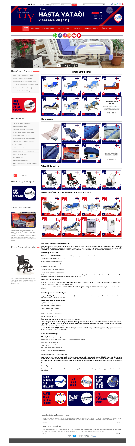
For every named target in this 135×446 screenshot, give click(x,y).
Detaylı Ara (23, 175)
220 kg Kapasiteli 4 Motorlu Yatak (21, 135)
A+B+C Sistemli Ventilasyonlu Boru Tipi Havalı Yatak (25, 164)
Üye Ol (42, 4)
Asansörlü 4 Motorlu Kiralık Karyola (22, 91)
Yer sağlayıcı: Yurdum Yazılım (19, 440)
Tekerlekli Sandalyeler (63, 28)
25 (91, 435)
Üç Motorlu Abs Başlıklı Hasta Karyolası (23, 141)
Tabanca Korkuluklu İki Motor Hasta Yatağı (23, 138)
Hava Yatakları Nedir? (18, 157)
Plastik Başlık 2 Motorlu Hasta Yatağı (22, 78)
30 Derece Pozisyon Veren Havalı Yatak (23, 151)
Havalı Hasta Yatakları (48, 28)
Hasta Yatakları (35, 28)
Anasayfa (25, 27)
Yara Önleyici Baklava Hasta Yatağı (22, 145)
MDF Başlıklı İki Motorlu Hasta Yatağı (22, 129)
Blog (110, 28)
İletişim (104, 28)
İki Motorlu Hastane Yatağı (19, 126)
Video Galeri (96, 28)
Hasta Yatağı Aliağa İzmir (51, 426)
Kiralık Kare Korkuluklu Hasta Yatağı (22, 88)
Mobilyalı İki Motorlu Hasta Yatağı (21, 123)
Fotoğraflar (87, 28)
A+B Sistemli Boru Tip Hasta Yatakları (22, 148)
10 (86, 435)
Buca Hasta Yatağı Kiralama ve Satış (55, 415)
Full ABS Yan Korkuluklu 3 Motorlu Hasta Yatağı (25, 84)
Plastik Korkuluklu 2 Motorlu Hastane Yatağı (24, 81)
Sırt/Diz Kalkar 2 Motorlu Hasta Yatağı (22, 75)
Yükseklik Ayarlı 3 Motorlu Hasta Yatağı (23, 132)
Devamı (118, 422)
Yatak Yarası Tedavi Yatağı (19, 154)
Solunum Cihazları (77, 28)
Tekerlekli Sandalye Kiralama (20, 160)
